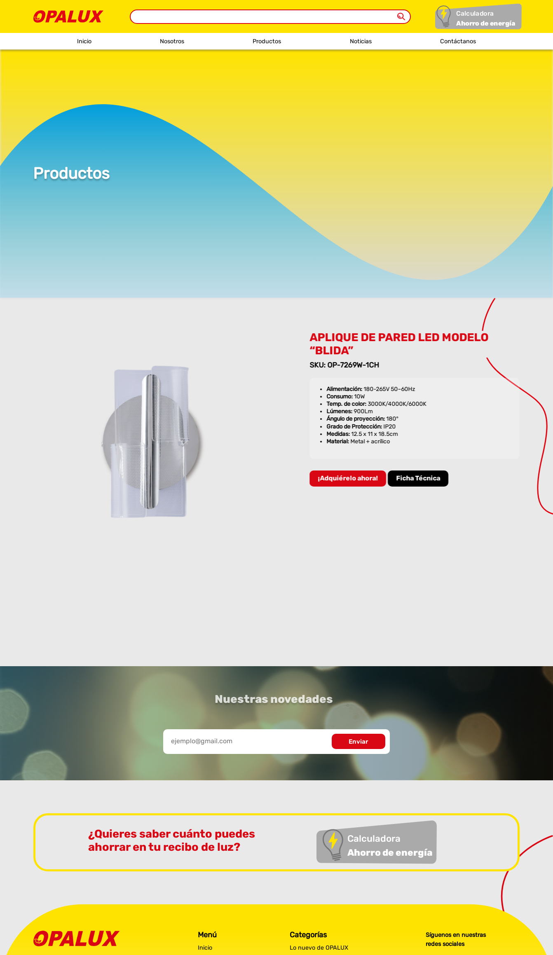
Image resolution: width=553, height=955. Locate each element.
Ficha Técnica (420, 478)
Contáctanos (458, 41)
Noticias (361, 41)
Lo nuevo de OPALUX (319, 947)
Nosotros (172, 41)
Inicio (84, 41)
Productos (267, 41)
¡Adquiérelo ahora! (349, 478)
